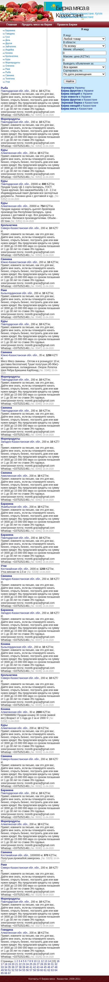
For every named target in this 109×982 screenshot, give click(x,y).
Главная (11, 24)
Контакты (33, 979)
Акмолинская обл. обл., (15, 474)
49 (2, 970)
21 (16, 964)
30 (48, 964)
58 (34, 970)
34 (5, 967)
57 (31, 970)
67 (9, 973)
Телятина (10, 78)
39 (23, 967)
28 (41, 964)
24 (27, 964)
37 (16, 967)
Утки (7, 82)
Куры (7, 59)
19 (9, 964)
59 (38, 970)
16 (58, 961)
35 (9, 967)
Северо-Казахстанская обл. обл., (21, 227)
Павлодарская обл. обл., (16, 89)
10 (35, 961)
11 (38, 961)
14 (49, 961)
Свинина (9, 75)
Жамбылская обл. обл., (15, 505)
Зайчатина (10, 46)
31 (52, 964)
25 (31, 964)
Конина (9, 53)
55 (23, 970)
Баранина (10, 30)
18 (5, 964)
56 (27, 970)
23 (23, 964)
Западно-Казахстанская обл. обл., (21, 440)
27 (38, 964)
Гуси (7, 37)
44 (41, 967)
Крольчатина (11, 56)
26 (34, 964)
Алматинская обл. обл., (15, 152)
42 (34, 967)
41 (31, 967)
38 (20, 967)
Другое (8, 43)
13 (45, 961)
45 (45, 967)
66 (5, 973)
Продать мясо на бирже (37, 24)
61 (45, 970)
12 (42, 961)
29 (45, 964)
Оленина (9, 66)
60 (41, 970)
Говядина (10, 34)
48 (56, 967)
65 (2, 973)
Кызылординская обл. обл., (17, 292)
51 (9, 970)
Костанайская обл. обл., (15, 567)
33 (2, 967)
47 (52, 967)
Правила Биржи (67, 24)
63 (52, 970)
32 (56, 964)
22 (20, 964)
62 (48, 970)
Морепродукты (12, 62)
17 (2, 964)
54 (20, 970)
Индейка (9, 50)
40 (27, 967)
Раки (7, 69)
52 (13, 970)
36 (13, 967)
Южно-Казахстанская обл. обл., (20, 261)
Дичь (7, 40)
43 (38, 967)
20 (13, 964)
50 (5, 970)
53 (16, 970)
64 (56, 970)
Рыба (8, 72)
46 (48, 967)
